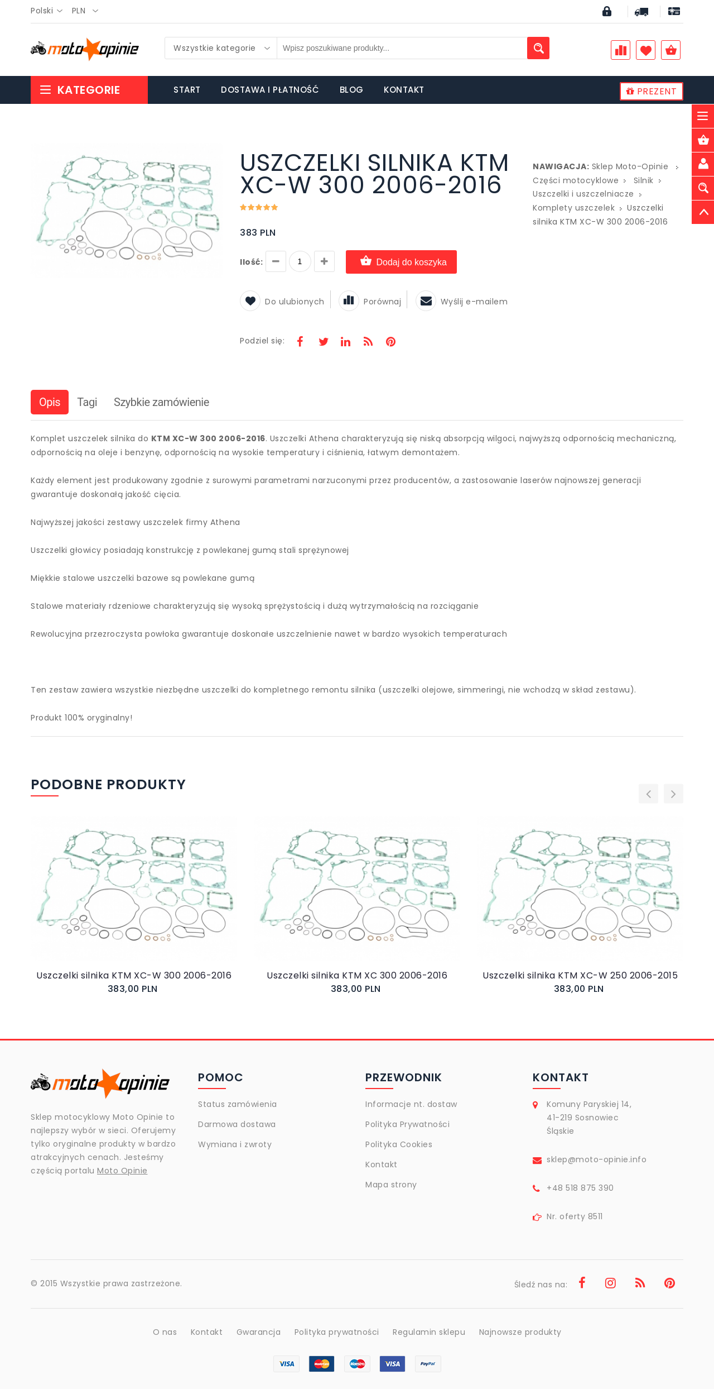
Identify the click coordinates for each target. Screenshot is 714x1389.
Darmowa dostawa (237, 1124)
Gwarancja (259, 1332)
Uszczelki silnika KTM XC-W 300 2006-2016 (133, 975)
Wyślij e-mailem (462, 301)
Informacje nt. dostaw (411, 1104)
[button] (213, 153)
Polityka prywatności (337, 1332)
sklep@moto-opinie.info (597, 1159)
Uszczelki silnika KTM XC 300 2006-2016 (357, 975)
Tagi (87, 402)
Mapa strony (391, 1184)
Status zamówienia (237, 1104)
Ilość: (251, 262)
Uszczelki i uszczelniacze (583, 193)
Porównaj (370, 301)
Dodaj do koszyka (401, 261)
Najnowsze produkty (520, 1332)
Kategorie (79, 90)
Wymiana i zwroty (235, 1144)
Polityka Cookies (398, 1144)
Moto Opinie (122, 1170)
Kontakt (381, 1164)
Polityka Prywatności (407, 1124)
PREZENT (651, 91)
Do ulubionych (282, 301)
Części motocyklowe (576, 180)
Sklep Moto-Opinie (630, 166)
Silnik (644, 180)
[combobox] (50, 11)
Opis (49, 402)
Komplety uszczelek (574, 207)
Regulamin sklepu (429, 1332)
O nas (165, 1332)
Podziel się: (262, 340)
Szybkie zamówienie (161, 402)
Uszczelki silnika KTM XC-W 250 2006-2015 (580, 975)
